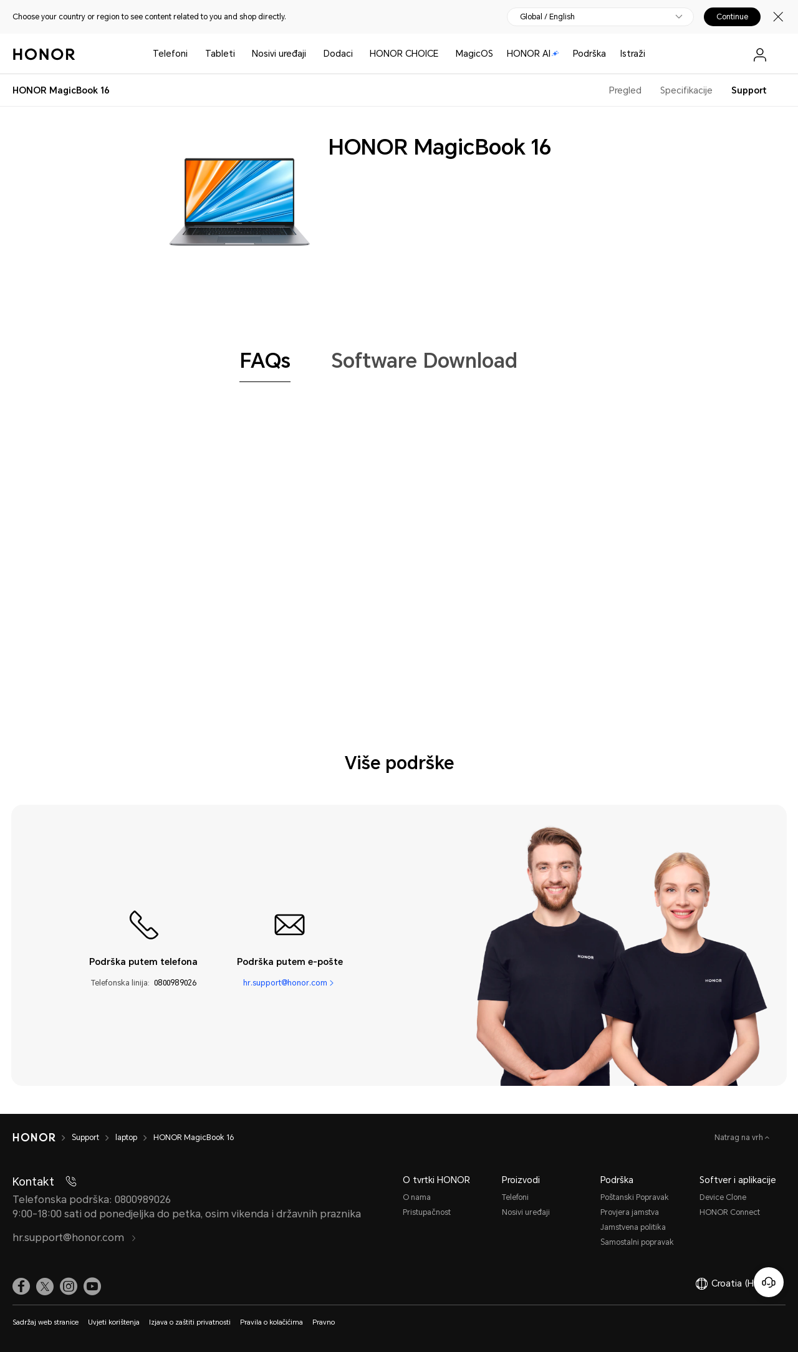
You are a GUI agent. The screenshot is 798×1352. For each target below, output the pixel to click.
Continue (732, 16)
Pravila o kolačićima (271, 1322)
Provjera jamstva (629, 1212)
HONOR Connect (729, 1212)
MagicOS (474, 54)
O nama (417, 1197)
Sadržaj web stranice (45, 1322)
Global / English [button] (547, 16)
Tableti (220, 54)
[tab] (265, 360)
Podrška (589, 54)
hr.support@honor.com (285, 982)
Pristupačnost (427, 1212)
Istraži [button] (632, 54)
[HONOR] (33, 1138)
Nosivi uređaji (279, 54)
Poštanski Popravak (634, 1197)
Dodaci (338, 54)
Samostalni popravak (637, 1242)
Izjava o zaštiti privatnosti (190, 1322)
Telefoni (170, 54)
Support (749, 90)
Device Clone (722, 1197)
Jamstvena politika (633, 1227)
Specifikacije (686, 90)
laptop (126, 1137)
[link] (21, 1286)
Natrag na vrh (739, 1137)
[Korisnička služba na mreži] (769, 1282)
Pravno (323, 1322)
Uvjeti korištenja (114, 1322)
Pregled (625, 90)
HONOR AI (533, 54)
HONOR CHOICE (404, 54)
